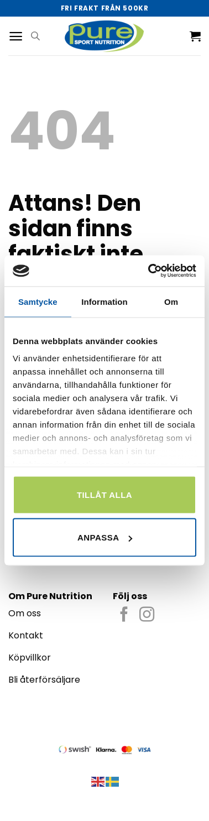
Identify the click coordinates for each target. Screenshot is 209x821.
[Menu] (15, 36)
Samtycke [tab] (38, 301)
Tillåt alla (104, 494)
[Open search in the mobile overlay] (35, 36)
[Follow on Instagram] (146, 615)
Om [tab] (171, 301)
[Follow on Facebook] (124, 615)
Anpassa (104, 537)
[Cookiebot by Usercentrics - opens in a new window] (149, 271)
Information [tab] (104, 301)
